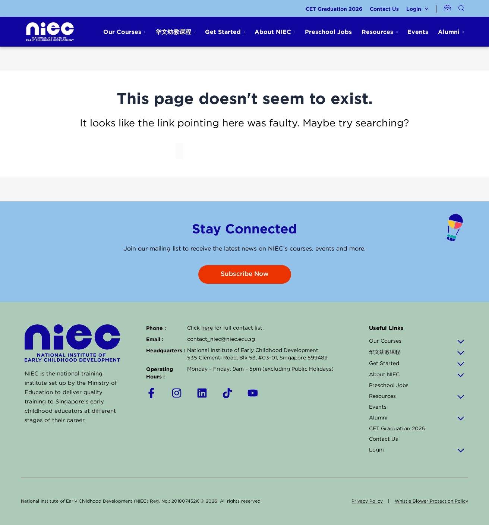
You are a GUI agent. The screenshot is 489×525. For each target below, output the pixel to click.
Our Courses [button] (122, 31)
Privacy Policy (367, 501)
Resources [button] (377, 31)
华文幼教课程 (416, 352)
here (207, 328)
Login (417, 9)
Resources (416, 396)
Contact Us (384, 9)
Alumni (416, 418)
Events (417, 31)
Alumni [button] (449, 31)
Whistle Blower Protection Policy (431, 501)
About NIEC (416, 374)
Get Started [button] (223, 31)
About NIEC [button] (273, 31)
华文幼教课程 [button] (173, 31)
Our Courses (416, 341)
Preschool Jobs (328, 31)
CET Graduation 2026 (334, 9)
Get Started (416, 363)
